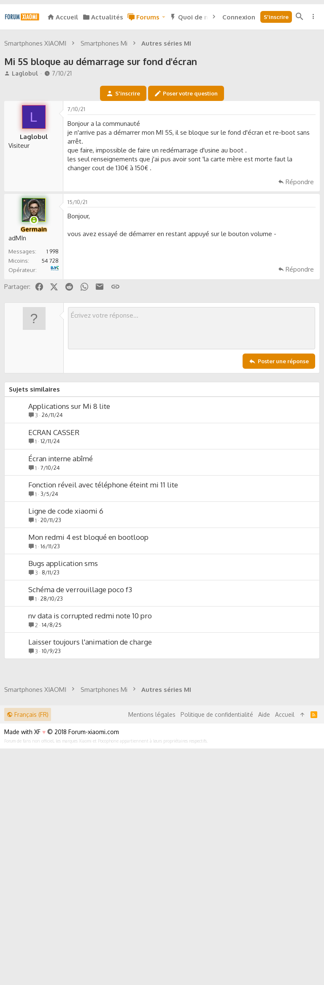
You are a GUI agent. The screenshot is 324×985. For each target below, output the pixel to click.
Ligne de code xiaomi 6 (65, 629)
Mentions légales (152, 951)
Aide (264, 951)
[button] (163, 17)
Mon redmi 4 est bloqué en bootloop (88, 655)
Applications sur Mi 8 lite (69, 524)
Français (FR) (28, 951)
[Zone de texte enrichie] (191, 446)
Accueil (284, 951)
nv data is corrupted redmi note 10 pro (90, 733)
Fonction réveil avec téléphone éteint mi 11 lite (103, 603)
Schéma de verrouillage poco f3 (80, 707)
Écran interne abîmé (60, 576)
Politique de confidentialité (217, 951)
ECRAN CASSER (53, 550)
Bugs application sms (63, 681)
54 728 (50, 378)
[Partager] (310, 229)
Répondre (300, 300)
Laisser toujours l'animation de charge (90, 760)
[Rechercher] (299, 16)
